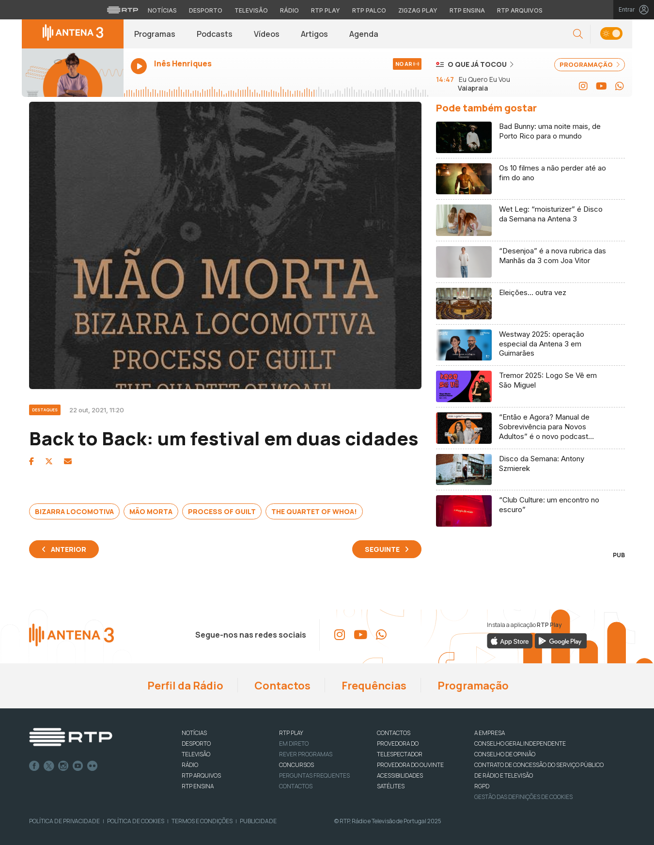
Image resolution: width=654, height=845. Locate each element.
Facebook (34, 766)
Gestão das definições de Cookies (523, 797)
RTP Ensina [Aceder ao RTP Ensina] (467, 10)
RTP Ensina (198, 786)
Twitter (49, 766)
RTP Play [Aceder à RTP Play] (325, 10)
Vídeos (267, 34)
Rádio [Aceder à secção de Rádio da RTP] (289, 10)
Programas (154, 34)
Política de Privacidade (64, 821)
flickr (92, 766)
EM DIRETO (294, 743)
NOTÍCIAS (194, 733)
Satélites (391, 786)
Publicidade (258, 821)
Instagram (63, 766)
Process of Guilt (222, 511)
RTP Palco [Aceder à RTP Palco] (369, 10)
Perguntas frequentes (314, 775)
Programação (472, 685)
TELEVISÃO (196, 754)
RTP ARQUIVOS (201, 775)
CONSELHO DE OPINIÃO (504, 754)
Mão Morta (150, 511)
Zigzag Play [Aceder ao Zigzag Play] (417, 10)
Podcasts (215, 34)
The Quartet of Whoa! (314, 511)
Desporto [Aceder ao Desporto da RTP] (205, 10)
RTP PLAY (291, 733)
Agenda (363, 34)
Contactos (281, 685)
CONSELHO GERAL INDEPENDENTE (520, 743)
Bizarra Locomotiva (74, 511)
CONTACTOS (393, 733)
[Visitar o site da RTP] (122, 9)
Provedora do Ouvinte (410, 765)
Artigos (314, 34)
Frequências (373, 685)
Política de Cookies (135, 821)
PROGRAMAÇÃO (590, 64)
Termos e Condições (202, 821)
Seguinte (382, 549)
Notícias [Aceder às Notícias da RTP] (162, 10)
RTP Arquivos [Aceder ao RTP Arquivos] (520, 10)
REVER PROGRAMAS (305, 754)
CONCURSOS (296, 765)
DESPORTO (196, 743)
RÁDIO (190, 765)
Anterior (68, 549)
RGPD (481, 786)
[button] (578, 34)
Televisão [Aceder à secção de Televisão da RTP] (251, 10)
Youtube (78, 766)
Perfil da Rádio (184, 685)
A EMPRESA (489, 733)
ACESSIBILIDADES (400, 775)
